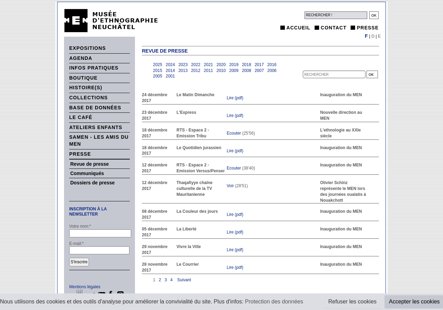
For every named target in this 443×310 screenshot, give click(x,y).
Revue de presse (89, 164)
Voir (230, 185)
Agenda (80, 58)
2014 (170, 70)
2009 (233, 70)
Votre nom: (80, 226)
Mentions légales (84, 286)
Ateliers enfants (95, 127)
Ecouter (234, 133)
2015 (157, 70)
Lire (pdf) (235, 97)
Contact (333, 27)
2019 (233, 64)
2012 (195, 70)
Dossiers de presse (92, 182)
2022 (195, 64)
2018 (246, 64)
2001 (170, 76)
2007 (259, 70)
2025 (157, 64)
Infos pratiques (93, 68)
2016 (272, 64)
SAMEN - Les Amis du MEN (99, 140)
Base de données (95, 107)
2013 (183, 70)
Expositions (87, 48)
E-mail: (76, 243)
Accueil (298, 27)
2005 (157, 76)
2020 (221, 64)
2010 (221, 70)
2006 (272, 70)
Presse (368, 27)
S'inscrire (79, 261)
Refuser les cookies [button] (352, 301)
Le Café (80, 117)
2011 (208, 70)
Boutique (83, 78)
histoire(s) (85, 87)
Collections (88, 97)
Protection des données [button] (274, 301)
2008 (246, 70)
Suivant (183, 279)
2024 (170, 64)
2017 (259, 64)
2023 (183, 64)
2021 (208, 64)
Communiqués (87, 173)
